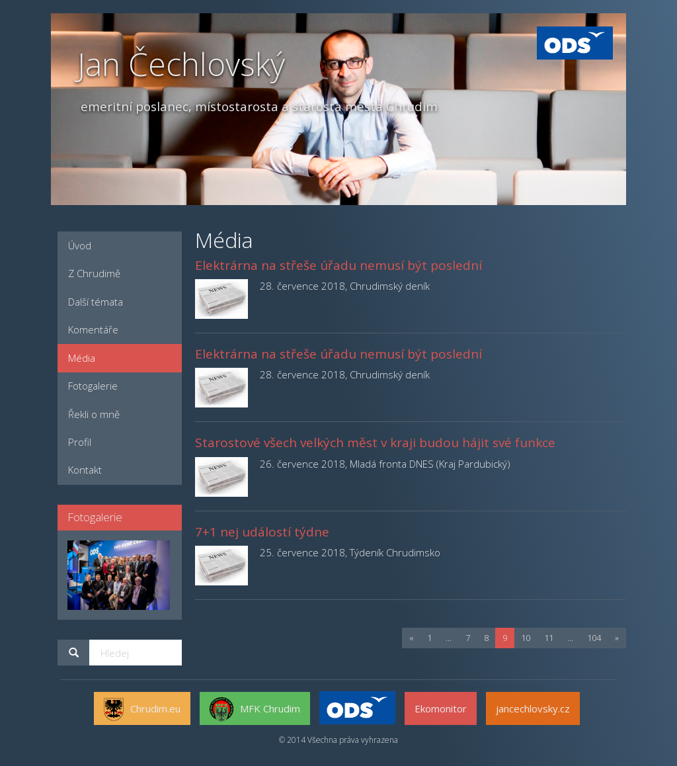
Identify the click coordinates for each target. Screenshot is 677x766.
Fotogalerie (93, 385)
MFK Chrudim (255, 709)
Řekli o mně (94, 414)
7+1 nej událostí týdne (262, 531)
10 (525, 638)
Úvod (79, 245)
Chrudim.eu (142, 710)
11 (548, 638)
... (449, 638)
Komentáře (93, 329)
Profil (79, 441)
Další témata (95, 301)
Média (81, 357)
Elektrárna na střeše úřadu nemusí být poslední (338, 265)
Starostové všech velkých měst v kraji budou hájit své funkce (375, 442)
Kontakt (85, 469)
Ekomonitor (441, 708)
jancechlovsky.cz (533, 708)
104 (594, 638)
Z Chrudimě (94, 273)
